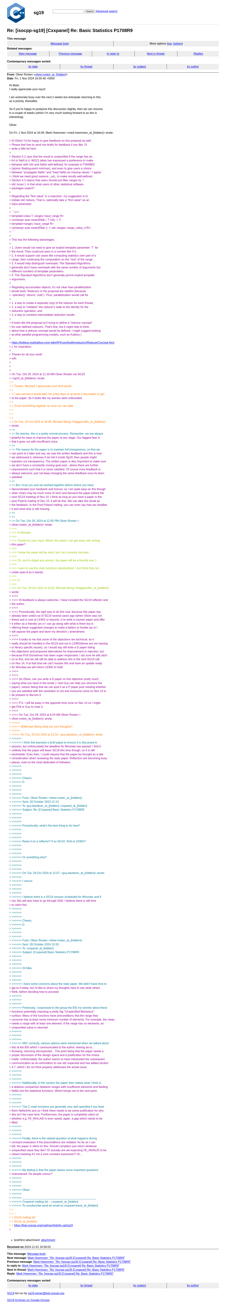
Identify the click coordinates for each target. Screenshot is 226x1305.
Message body (59, 43)
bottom (177, 43)
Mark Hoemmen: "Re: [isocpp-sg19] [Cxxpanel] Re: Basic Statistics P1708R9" (76, 1257)
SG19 (10, 1293)
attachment (48, 1240)
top (170, 43)
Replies (198, 53)
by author (193, 66)
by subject (139, 66)
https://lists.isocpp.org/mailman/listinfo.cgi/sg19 (43, 1225)
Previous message (70, 53)
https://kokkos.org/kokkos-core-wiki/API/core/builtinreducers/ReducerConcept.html (63, 342)
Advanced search (107, 11)
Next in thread (156, 53)
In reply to (113, 53)
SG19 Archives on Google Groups (28, 1300)
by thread (86, 66)
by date (33, 66)
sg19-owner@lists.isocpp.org (46, 1293)
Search (90, 11)
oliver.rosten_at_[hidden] (50, 74)
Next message (28, 53)
